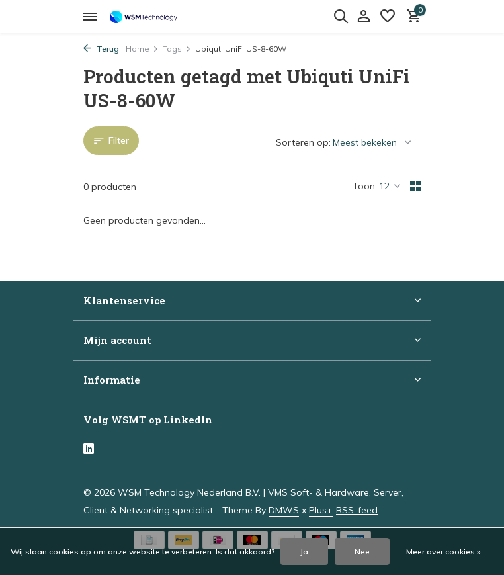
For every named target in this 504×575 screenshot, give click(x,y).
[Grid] (415, 186)
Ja (304, 551)
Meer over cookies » (443, 551)
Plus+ (321, 510)
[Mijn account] (363, 16)
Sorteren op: (303, 142)
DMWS (284, 510)
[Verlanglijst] (387, 17)
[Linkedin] (88, 450)
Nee (362, 551)
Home (142, 49)
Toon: (365, 186)
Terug (101, 49)
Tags (177, 49)
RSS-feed (357, 510)
